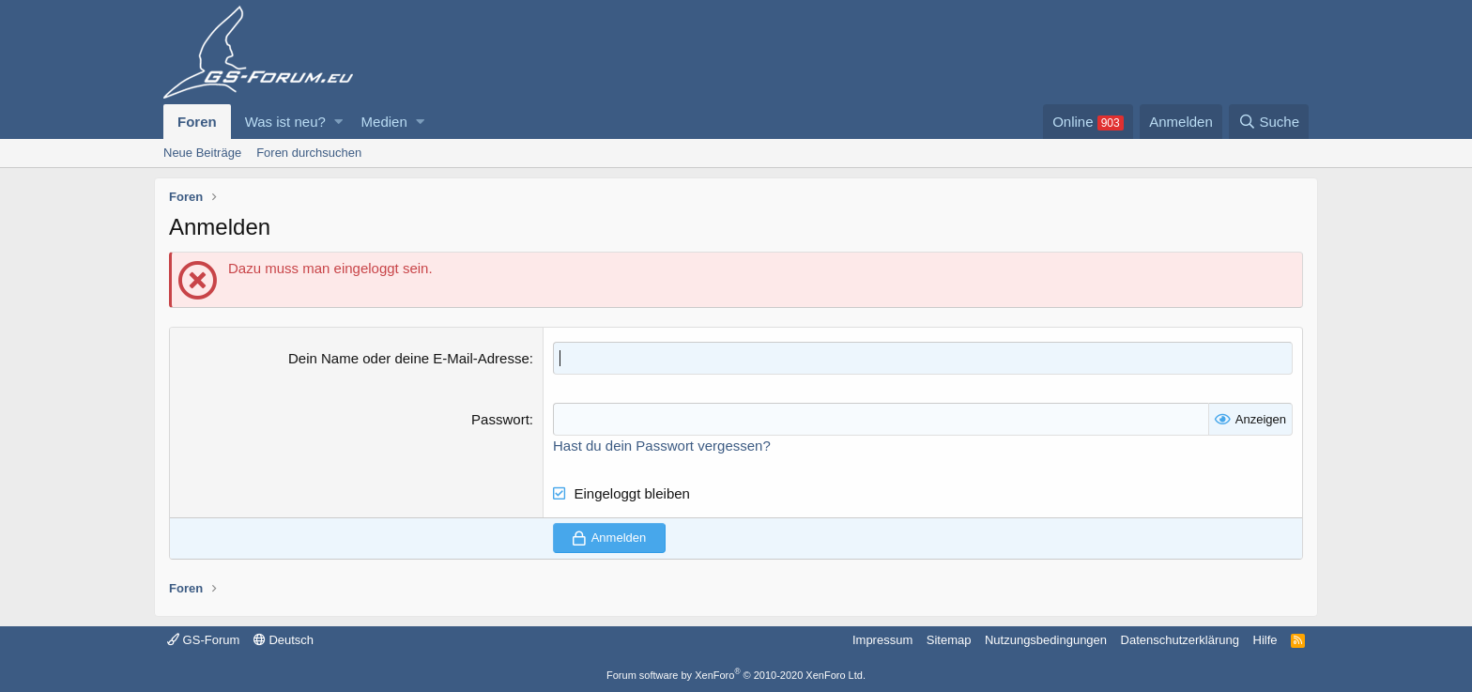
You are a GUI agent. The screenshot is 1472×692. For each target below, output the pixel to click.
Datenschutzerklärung (1180, 640)
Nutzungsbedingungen (1046, 640)
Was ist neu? (285, 122)
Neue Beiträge (202, 153)
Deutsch (283, 640)
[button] (338, 121)
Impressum (882, 640)
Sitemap (949, 640)
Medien (384, 122)
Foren (197, 122)
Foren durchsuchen (308, 153)
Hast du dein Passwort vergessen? (662, 446)
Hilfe (1265, 640)
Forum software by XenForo (736, 675)
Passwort (500, 419)
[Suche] (1269, 121)
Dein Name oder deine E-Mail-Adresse (408, 358)
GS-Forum (203, 640)
